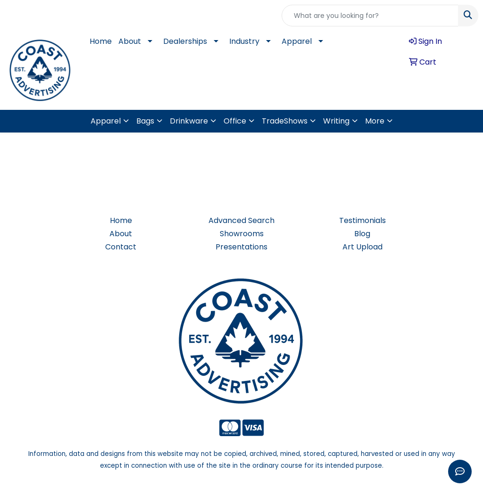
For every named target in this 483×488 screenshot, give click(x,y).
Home (101, 41)
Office (235, 121)
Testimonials (362, 220)
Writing (336, 121)
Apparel (297, 41)
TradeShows (285, 121)
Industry (244, 41)
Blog (362, 233)
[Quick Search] (370, 15)
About (129, 41)
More (374, 121)
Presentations (241, 246)
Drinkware (189, 121)
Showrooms (242, 233)
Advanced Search (241, 220)
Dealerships (185, 41)
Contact (120, 246)
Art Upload (362, 246)
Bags (145, 121)
